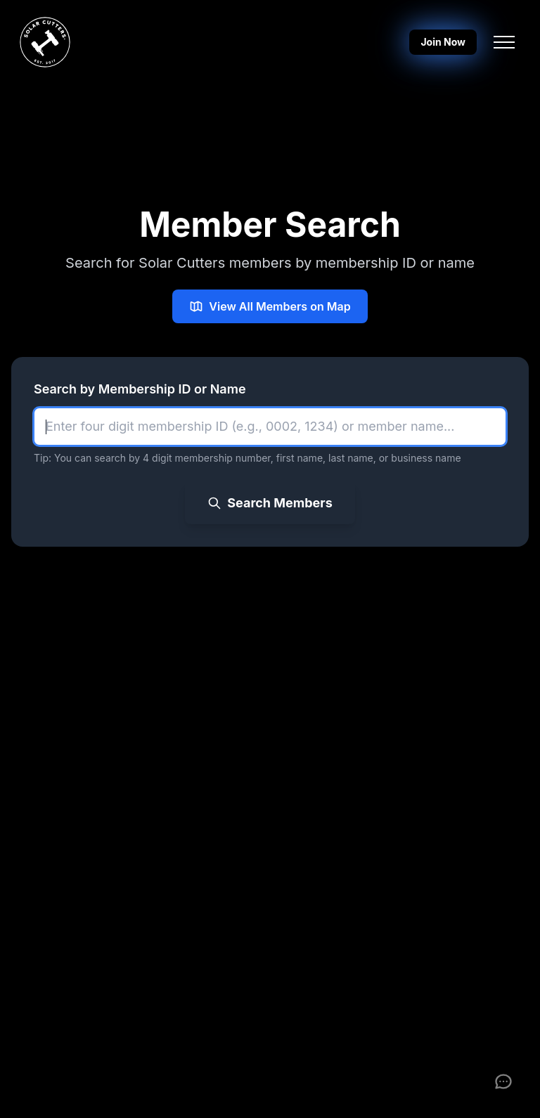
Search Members (269, 502)
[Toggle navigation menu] (504, 42)
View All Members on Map (269, 306)
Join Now (442, 42)
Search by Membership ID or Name (140, 389)
